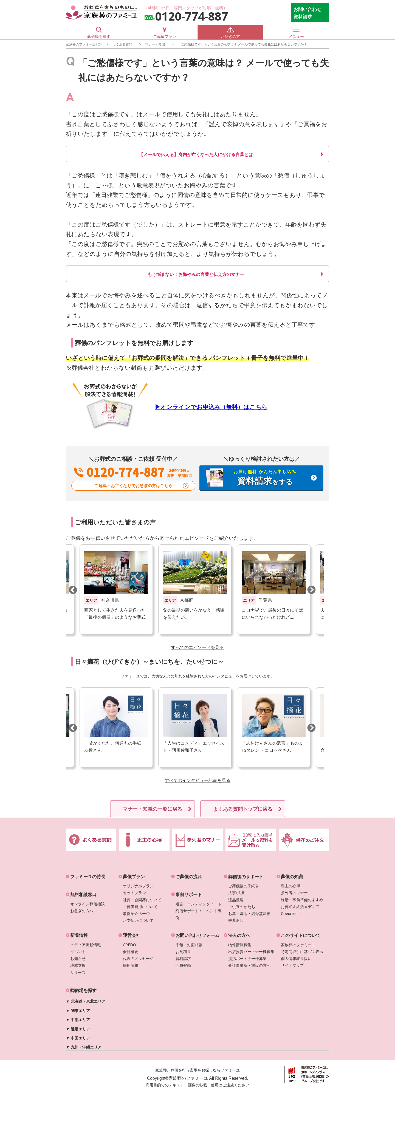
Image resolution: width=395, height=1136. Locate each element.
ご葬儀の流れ (189, 877)
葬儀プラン (134, 877)
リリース (78, 972)
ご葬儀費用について (140, 906)
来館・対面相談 (189, 944)
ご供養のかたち (241, 906)
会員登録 (183, 965)
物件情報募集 (239, 944)
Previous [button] (73, 590)
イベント (78, 951)
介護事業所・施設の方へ (249, 965)
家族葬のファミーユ (298, 944)
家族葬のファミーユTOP (84, 44)
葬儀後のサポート (245, 877)
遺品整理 (236, 899)
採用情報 (130, 965)
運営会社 (131, 935)
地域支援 (78, 965)
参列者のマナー (294, 892)
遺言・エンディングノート (199, 903)
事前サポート (189, 894)
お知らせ (78, 958)
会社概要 (130, 951)
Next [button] (311, 590)
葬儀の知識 (292, 877)
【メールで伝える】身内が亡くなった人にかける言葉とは (196, 154)
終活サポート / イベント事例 (198, 914)
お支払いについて (138, 920)
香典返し (236, 920)
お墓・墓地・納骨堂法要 (249, 913)
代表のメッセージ (138, 958)
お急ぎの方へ (81, 910)
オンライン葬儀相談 (87, 903)
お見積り (183, 951)
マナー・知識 (155, 44)
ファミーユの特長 (87, 877)
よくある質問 (122, 44)
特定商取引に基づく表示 (302, 951)
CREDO (129, 944)
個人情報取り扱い (296, 958)
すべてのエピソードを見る (197, 647)
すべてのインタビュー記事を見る (197, 780)
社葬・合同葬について (142, 899)
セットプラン (134, 892)
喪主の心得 (290, 885)
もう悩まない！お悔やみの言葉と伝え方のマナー (196, 274)
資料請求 (183, 958)
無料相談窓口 (83, 894)
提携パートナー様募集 (247, 958)
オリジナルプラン (138, 885)
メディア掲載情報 (85, 944)
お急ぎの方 (230, 32)
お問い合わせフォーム (197, 935)
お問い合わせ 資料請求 (307, 13)
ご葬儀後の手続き (243, 885)
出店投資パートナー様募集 (251, 951)
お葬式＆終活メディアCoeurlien (300, 910)
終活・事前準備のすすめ (302, 899)
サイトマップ (292, 965)
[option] (195, 589)
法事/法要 (236, 892)
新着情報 (79, 935)
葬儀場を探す (98, 32)
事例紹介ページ (136, 913)
